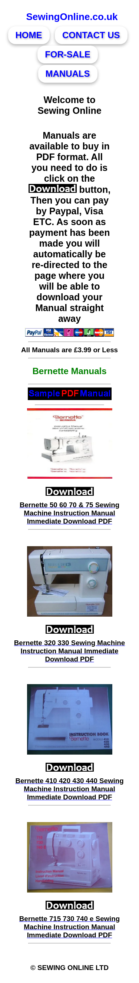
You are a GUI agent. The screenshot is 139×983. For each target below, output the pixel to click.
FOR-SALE (67, 54)
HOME (29, 35)
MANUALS (68, 74)
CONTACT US (91, 35)
